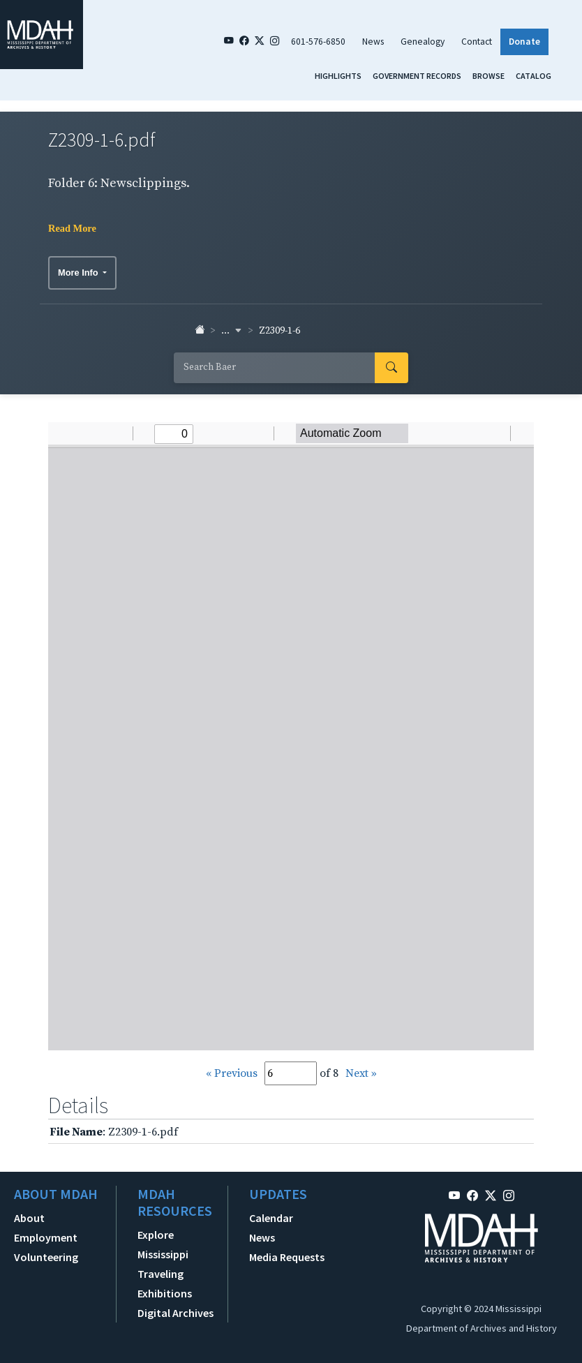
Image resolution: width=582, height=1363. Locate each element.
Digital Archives (175, 1313)
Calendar (271, 1218)
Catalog (533, 75)
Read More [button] (72, 228)
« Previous (232, 1073)
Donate (524, 41)
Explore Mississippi (162, 1244)
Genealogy (423, 41)
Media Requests (286, 1257)
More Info (79, 272)
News (373, 41)
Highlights (338, 75)
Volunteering (46, 1257)
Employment (45, 1237)
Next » (361, 1073)
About (29, 1218)
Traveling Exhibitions (164, 1283)
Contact (476, 41)
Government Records (417, 75)
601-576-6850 (318, 41)
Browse (488, 75)
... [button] (231, 331)
